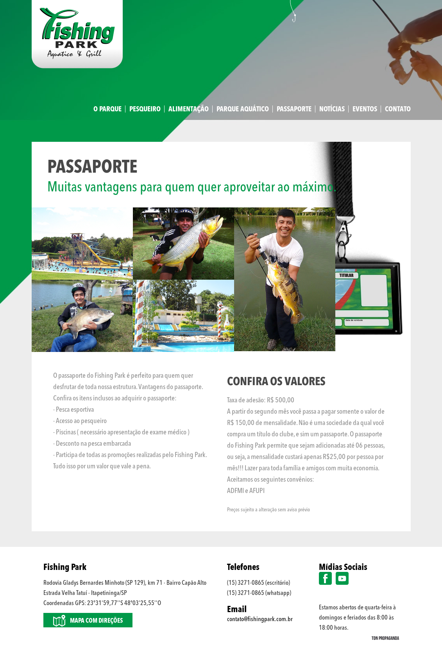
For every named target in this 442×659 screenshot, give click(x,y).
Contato (398, 109)
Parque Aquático (243, 109)
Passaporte (294, 109)
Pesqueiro (145, 109)
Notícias (332, 109)
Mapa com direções (88, 621)
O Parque (107, 109)
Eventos (365, 109)
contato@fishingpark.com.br (260, 619)
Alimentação (188, 109)
